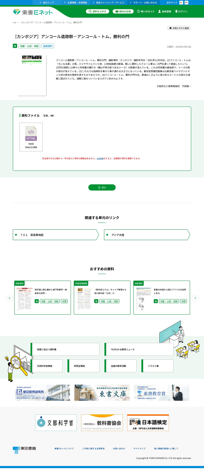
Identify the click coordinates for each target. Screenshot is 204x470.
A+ (186, 2)
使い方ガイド (146, 11)
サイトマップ (148, 450)
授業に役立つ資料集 (49, 354)
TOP (15, 22)
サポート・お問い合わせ (143, 2)
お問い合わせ (126, 450)
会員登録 (164, 11)
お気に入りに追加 (179, 28)
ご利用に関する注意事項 (97, 450)
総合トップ (47, 2)
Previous (8, 302)
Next (195, 302)
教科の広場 (123, 11)
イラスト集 (155, 370)
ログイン (181, 11)
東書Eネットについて (66, 450)
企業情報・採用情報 (75, 2)
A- (181, 2)
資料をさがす (97, 11)
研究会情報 (81, 370)
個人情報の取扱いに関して (177, 450)
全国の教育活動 (121, 370)
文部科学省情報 (47, 370)
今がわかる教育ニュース (126, 354)
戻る (102, 190)
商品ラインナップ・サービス (108, 2)
